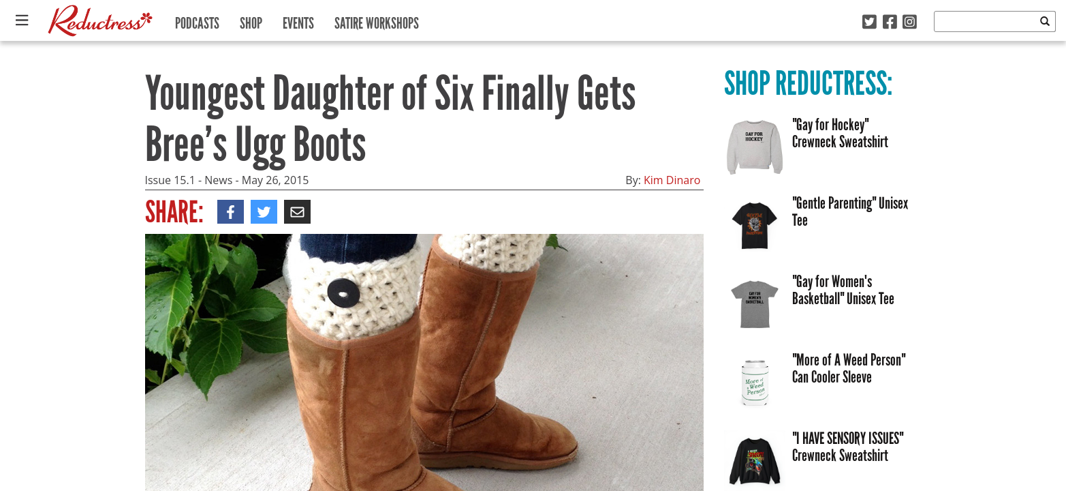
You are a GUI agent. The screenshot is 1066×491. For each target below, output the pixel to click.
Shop (251, 20)
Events (298, 20)
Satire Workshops (376, 20)
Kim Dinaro (672, 180)
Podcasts (197, 20)
